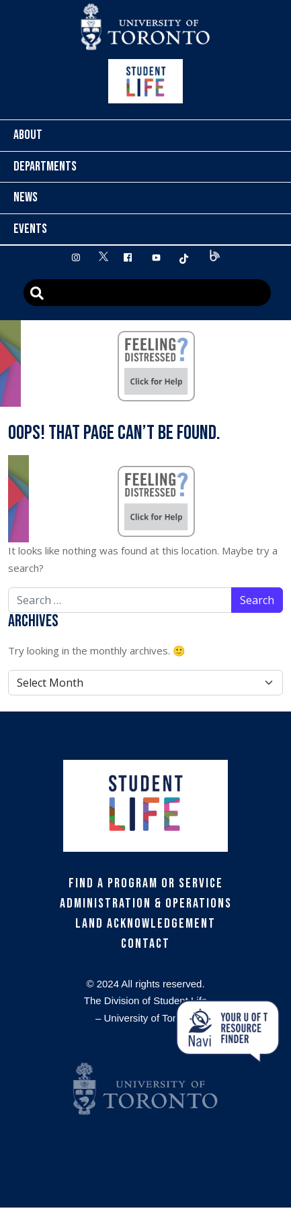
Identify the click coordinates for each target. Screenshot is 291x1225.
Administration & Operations (146, 903)
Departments (45, 166)
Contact (145, 944)
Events (30, 229)
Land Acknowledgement (145, 924)
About (27, 135)
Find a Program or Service (146, 883)
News (25, 197)
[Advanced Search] (147, 292)
